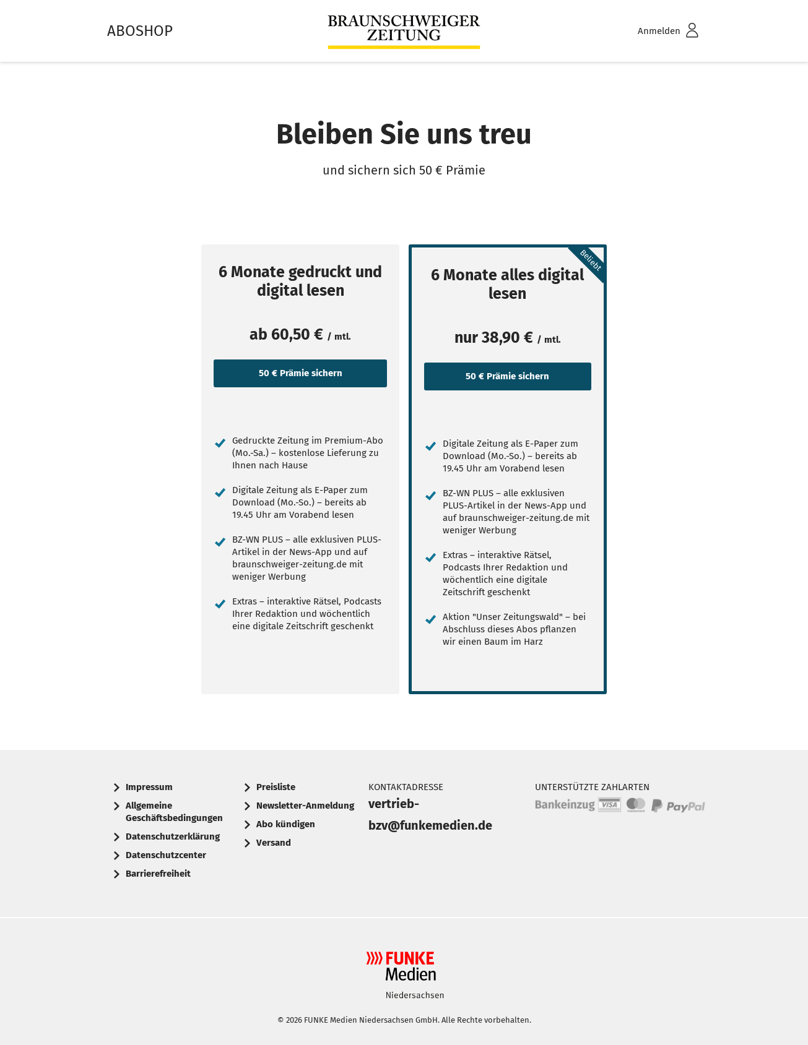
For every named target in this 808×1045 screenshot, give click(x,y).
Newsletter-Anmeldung (305, 805)
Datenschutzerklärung (173, 836)
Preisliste (275, 787)
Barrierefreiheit (158, 873)
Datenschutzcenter (166, 855)
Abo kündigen (285, 824)
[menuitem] (652, 31)
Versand (273, 842)
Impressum (149, 787)
